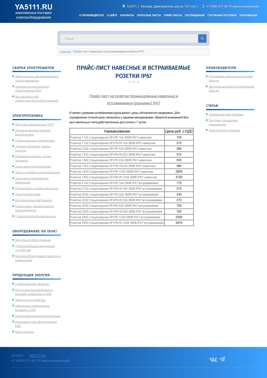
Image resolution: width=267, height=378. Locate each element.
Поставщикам (194, 15)
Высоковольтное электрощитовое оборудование (36, 98)
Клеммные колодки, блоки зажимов (33, 158)
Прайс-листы (173, 15)
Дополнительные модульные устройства (35, 248)
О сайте (112, 15)
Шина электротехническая (33, 166)
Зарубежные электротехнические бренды (231, 88)
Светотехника (24, 331)
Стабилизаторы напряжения (35, 140)
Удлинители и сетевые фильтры (36, 188)
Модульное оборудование (33, 240)
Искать (202, 38)
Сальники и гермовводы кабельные (32, 180)
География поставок (222, 15)
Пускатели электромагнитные (35, 216)
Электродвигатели (27, 194)
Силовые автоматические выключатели (32, 132)
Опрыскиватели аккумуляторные (37, 316)
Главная (65, 51)
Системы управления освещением (223, 122)
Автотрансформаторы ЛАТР (34, 124)
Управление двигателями (226, 114)
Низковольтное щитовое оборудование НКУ (32, 88)
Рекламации (248, 15)
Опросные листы (149, 15)
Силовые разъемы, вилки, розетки (33, 148)
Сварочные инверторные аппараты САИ (32, 308)
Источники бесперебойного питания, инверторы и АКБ (34, 292)
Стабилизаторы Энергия (32, 284)
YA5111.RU (37, 356)
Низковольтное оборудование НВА (36, 324)
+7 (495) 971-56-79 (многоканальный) (232, 6)
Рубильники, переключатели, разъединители (34, 208)
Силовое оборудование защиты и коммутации (38, 258)
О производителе (91, 15)
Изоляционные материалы (33, 200)
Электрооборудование (224, 130)
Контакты (127, 15)
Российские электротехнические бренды (231, 78)
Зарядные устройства (30, 300)
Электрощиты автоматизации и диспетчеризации (37, 78)
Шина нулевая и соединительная (37, 172)
